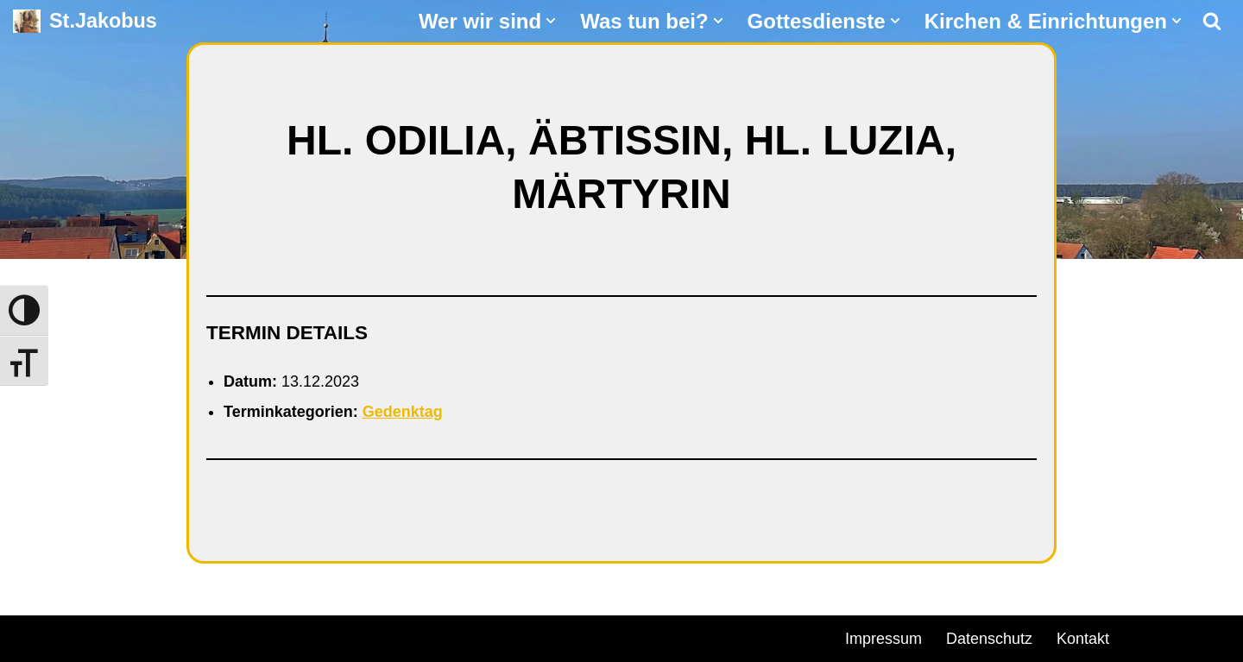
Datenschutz (989, 638)
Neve (31, 636)
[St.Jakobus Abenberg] (85, 21)
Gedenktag (403, 411)
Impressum (883, 638)
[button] (551, 21)
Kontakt (1083, 638)
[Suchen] (1211, 20)
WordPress (209, 636)
